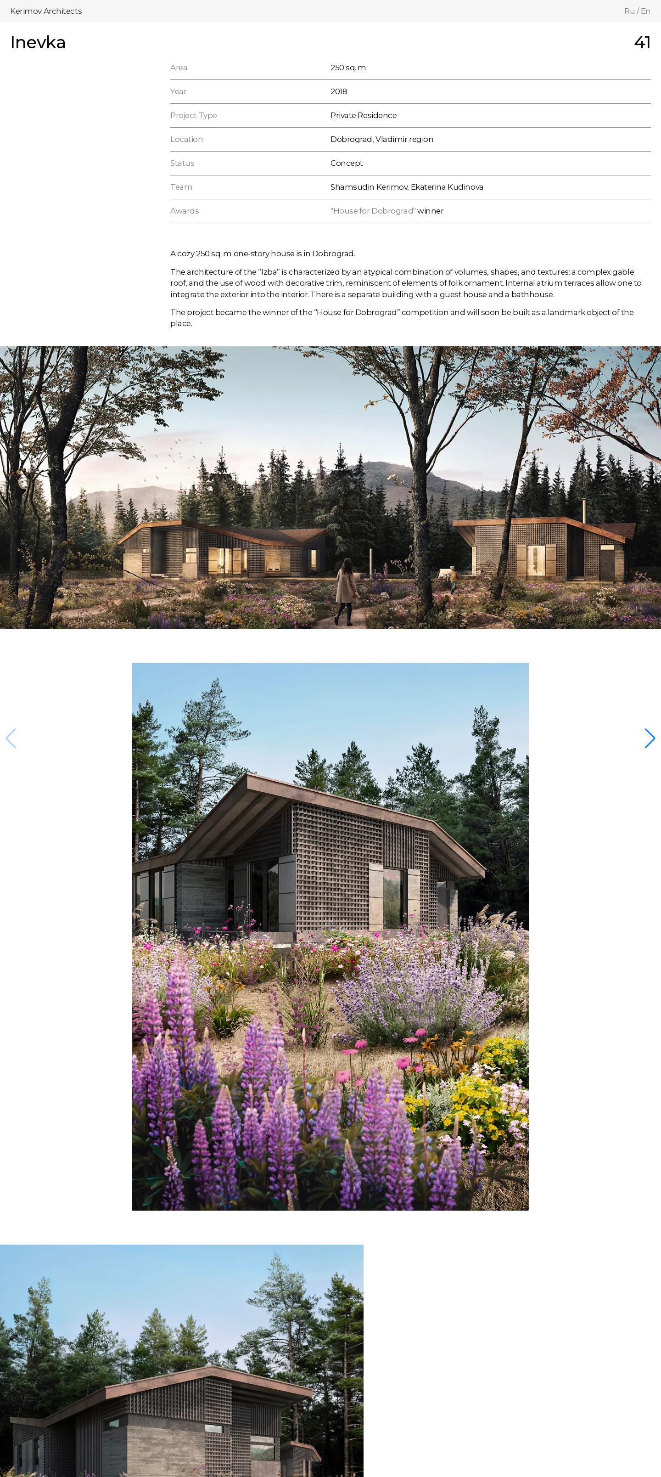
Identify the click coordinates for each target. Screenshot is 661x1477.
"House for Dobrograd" (373, 210)
